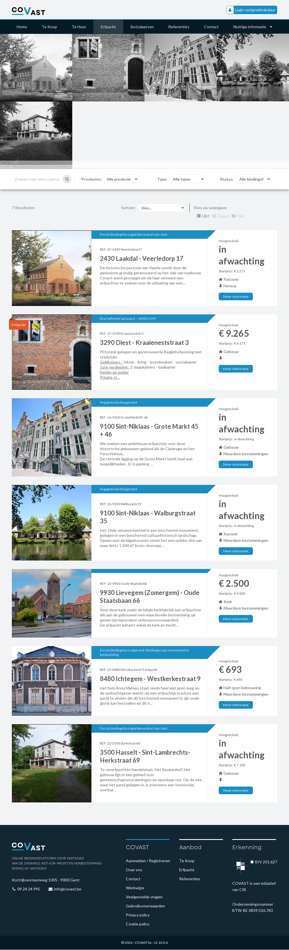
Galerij (220, 216)
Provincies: (91, 179)
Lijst (203, 216)
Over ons (134, 870)
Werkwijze (135, 888)
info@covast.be (67, 889)
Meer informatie (235, 297)
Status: (227, 179)
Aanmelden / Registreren (148, 861)
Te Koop (49, 26)
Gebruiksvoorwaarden (145, 906)
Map (238, 216)
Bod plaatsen (142, 26)
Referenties (179, 26)
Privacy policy (138, 915)
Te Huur (79, 26)
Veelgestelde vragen (144, 897)
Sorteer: (128, 207)
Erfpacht (108, 26)
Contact (211, 26)
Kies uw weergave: (210, 207)
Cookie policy (137, 924)
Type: (162, 179)
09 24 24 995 (28, 889)
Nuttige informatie (253, 26)
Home (22, 26)
